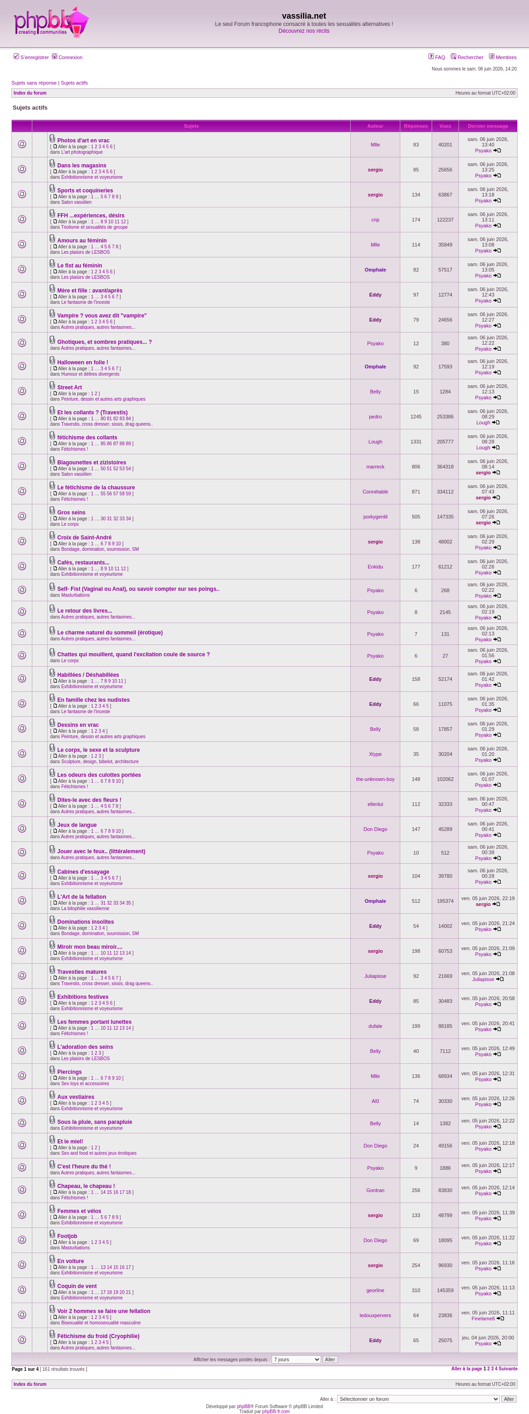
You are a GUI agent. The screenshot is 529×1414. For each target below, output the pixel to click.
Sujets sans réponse (34, 83)
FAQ (436, 57)
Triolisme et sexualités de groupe (94, 227)
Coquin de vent (77, 1286)
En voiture (70, 1261)
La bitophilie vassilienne (85, 908)
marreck (375, 466)
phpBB (244, 1406)
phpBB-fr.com (276, 1411)
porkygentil (375, 516)
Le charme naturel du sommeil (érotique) (110, 632)
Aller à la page (466, 1368)
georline (375, 1290)
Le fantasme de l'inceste (86, 302)
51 (109, 468)
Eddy (375, 294)
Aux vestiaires (75, 1097)
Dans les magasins (81, 165)
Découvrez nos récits (303, 31)
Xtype (375, 754)
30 (103, 518)
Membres (503, 57)
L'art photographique (82, 152)
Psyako (483, 150)
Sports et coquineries (85, 190)
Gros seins (71, 512)
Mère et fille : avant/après (89, 290)
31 (109, 518)
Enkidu (375, 566)
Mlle (375, 144)
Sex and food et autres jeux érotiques (99, 1153)
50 (103, 468)
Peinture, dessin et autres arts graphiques (103, 399)
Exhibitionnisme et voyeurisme (92, 177)
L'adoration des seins (85, 1047)
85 (103, 443)
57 (115, 493)
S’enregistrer (31, 57)
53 (122, 468)
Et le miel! (70, 1141)
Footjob (67, 1236)
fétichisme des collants (87, 437)
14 (128, 953)
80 (103, 418)
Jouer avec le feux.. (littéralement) (101, 851)
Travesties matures (82, 972)
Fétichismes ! (74, 449)
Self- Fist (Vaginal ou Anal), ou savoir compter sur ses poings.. (138, 589)
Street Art (69, 387)
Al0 (375, 1101)
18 (128, 1192)
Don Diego (375, 829)
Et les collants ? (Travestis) (92, 412)
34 (128, 518)
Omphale (375, 269)
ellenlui (375, 804)
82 (115, 418)
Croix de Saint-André (84, 537)
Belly (375, 391)
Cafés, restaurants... (83, 562)
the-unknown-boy (375, 779)
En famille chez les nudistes (93, 700)
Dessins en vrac (78, 725)
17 (122, 1192)
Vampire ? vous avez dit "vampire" (102, 315)
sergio (375, 169)
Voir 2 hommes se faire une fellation (104, 1311)
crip (375, 219)
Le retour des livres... (84, 611)
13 (122, 953)
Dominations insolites (85, 922)
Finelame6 (483, 1318)
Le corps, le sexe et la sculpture (98, 750)
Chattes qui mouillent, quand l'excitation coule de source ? (133, 654)
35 (128, 903)
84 (128, 418)
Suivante (508, 1368)
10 (110, 221)
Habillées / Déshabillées (88, 675)
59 (128, 493)
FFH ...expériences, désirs (91, 215)
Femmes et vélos (79, 1211)
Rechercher (467, 57)
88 (122, 443)
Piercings (69, 1072)
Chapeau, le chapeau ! (86, 1186)
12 (123, 221)
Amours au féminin (82, 240)
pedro (375, 416)
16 (115, 1192)
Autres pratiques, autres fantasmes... (98, 327)
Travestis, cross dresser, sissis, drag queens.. (107, 424)
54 (128, 468)
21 (128, 1292)
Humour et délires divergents (90, 374)
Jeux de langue (77, 825)
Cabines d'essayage (83, 872)
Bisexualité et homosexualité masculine (101, 1322)
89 (128, 443)
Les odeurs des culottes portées (99, 775)
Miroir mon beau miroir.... (89, 947)
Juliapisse (375, 976)
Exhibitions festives (83, 997)
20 (122, 1292)
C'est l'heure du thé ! (84, 1166)
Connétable (375, 491)
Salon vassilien (76, 202)
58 (122, 493)
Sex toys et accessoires (85, 1083)
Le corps (70, 524)
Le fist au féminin (79, 265)
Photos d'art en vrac (83, 140)
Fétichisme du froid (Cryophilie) (98, 1336)
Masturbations (75, 595)
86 (109, 443)
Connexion (67, 57)
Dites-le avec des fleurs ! (89, 800)
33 (122, 518)
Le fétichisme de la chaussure (96, 487)
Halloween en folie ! (82, 362)
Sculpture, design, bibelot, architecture (100, 761)
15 (109, 1192)
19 (115, 1292)
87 (115, 443)
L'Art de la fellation (81, 897)
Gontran (375, 1190)
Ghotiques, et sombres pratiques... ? (104, 342)
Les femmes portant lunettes (94, 1022)
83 (122, 418)
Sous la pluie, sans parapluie (94, 1122)
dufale (375, 1026)
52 (115, 468)
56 (109, 493)
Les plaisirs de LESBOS (85, 252)
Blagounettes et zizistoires (91, 462)
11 (117, 221)
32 (115, 518)
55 (103, 493)
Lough (483, 422)
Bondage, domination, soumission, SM (100, 549)
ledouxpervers (375, 1315)
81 (109, 418)
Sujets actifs (74, 83)
